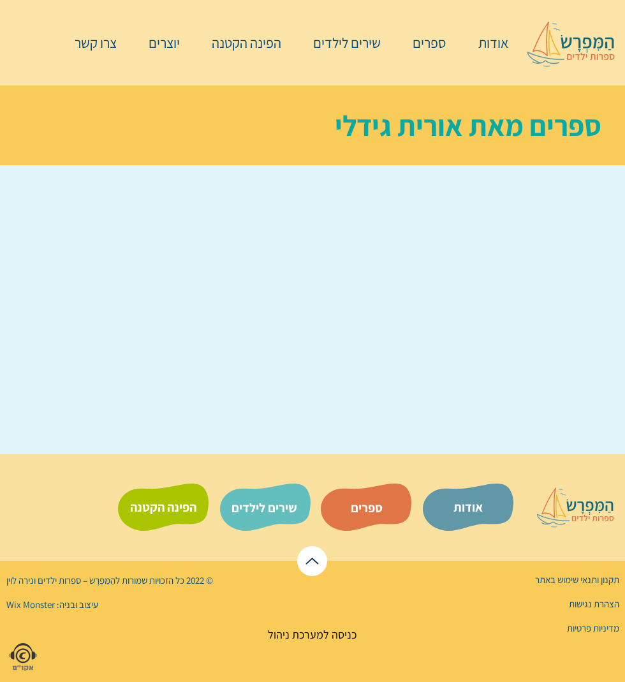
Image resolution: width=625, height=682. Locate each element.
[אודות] (468, 507)
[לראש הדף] (312, 561)
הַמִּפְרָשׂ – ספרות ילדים (75, 580)
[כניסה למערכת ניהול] (312, 634)
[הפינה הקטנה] (163, 507)
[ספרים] (366, 507)
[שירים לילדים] (264, 507)
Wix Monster (30, 604)
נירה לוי (21, 580)
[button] (422, 43)
